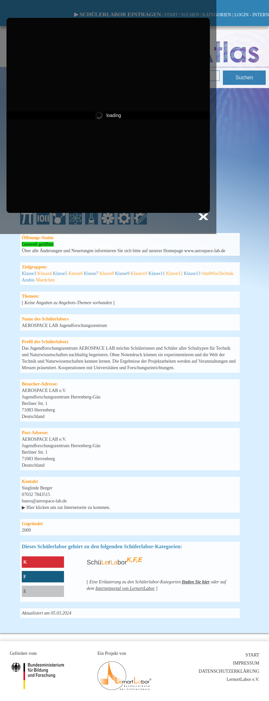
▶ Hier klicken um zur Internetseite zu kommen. (66, 507)
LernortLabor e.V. (243, 679)
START (252, 655)
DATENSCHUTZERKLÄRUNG (229, 671)
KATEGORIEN (216, 14)
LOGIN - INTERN (251, 14)
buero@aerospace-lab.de (44, 501)
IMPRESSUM (246, 663)
